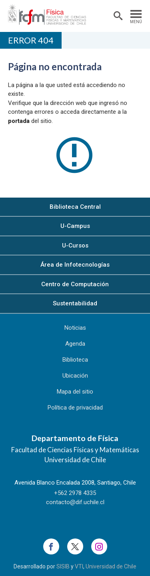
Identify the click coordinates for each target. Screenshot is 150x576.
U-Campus (75, 226)
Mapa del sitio (75, 391)
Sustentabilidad (75, 303)
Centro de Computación (75, 284)
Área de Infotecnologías (75, 264)
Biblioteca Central (75, 206)
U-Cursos (75, 245)
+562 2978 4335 (75, 493)
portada (19, 121)
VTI (79, 566)
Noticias (75, 327)
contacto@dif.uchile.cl (75, 502)
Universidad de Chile (111, 566)
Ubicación (75, 375)
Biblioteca (75, 359)
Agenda (75, 343)
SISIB (63, 566)
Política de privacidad (75, 407)
